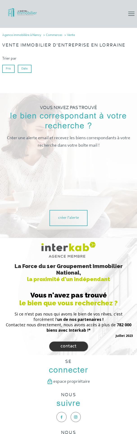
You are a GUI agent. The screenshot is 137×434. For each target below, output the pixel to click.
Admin (73, 417)
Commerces (54, 35)
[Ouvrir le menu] (131, 14)
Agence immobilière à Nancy (21, 35)
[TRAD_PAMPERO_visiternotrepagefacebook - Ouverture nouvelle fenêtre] (61, 365)
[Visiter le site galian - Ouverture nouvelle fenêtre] (68, 400)
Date (25, 68)
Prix (8, 68)
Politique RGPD (103, 417)
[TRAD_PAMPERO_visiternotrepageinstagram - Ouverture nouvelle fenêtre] (76, 365)
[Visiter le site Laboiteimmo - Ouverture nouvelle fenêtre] (68, 426)
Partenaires (86, 417)
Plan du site (38, 417)
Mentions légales (57, 417)
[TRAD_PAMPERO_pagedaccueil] (22, 16)
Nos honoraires (21, 417)
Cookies (119, 417)
